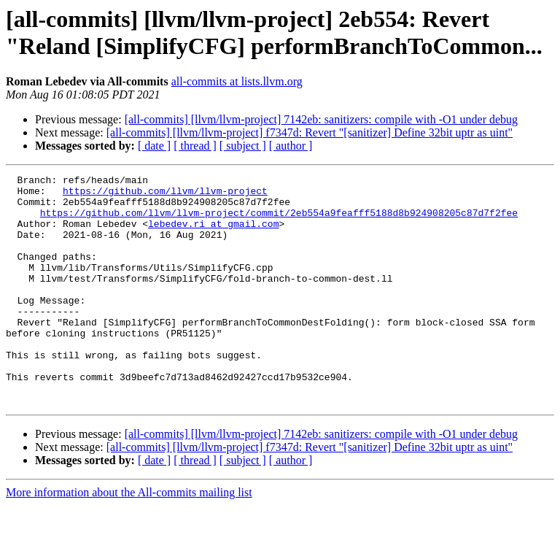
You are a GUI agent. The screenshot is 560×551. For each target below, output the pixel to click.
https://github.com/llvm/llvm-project (165, 194)
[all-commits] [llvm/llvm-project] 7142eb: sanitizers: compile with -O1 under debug (321, 119)
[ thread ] (195, 145)
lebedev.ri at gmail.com (213, 234)
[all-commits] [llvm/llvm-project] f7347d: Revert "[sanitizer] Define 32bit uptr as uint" (309, 132)
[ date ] (154, 145)
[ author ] (291, 145)
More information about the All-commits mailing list (129, 538)
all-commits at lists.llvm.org (237, 81)
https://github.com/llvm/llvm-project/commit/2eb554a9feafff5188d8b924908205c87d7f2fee (279, 221)
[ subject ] (242, 145)
